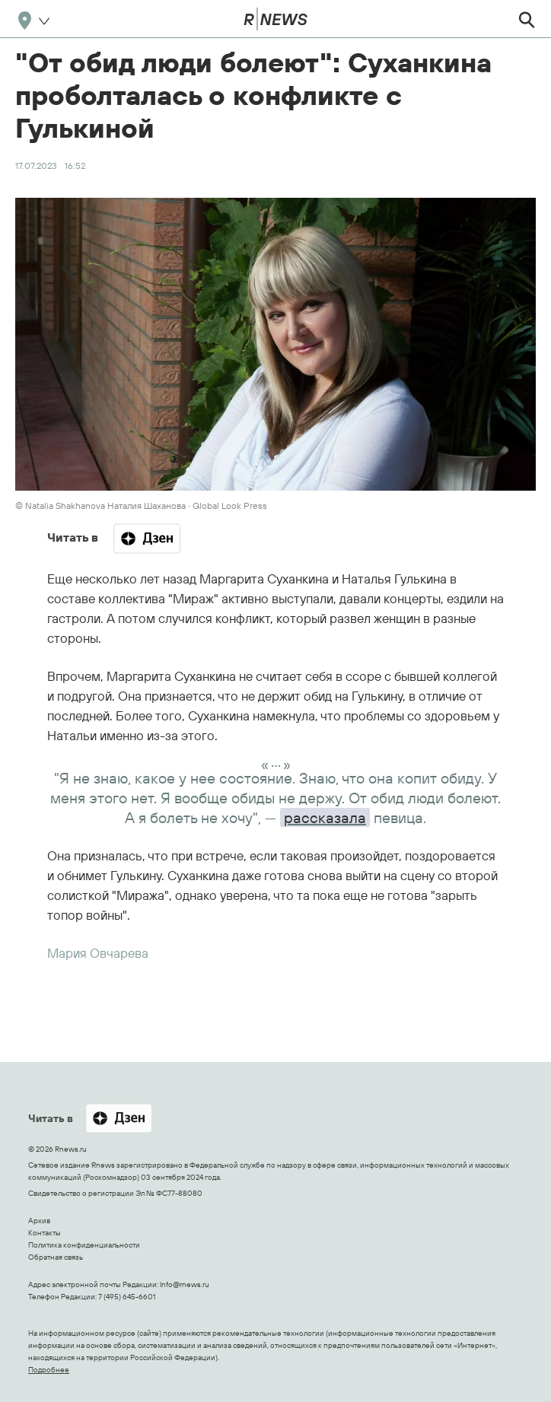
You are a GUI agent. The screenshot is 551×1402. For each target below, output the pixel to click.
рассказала (325, 817)
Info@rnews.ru (184, 1284)
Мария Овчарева (97, 953)
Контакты (44, 1233)
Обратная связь (55, 1257)
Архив (39, 1221)
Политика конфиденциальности (84, 1245)
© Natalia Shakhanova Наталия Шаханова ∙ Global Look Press (141, 505)
